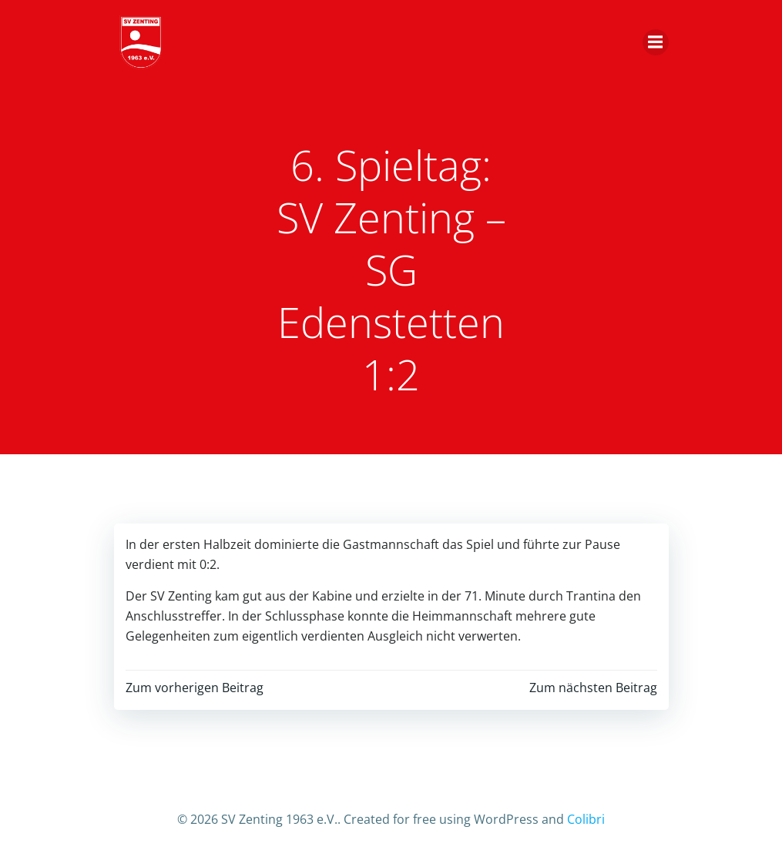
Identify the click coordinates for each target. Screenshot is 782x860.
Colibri (586, 819)
